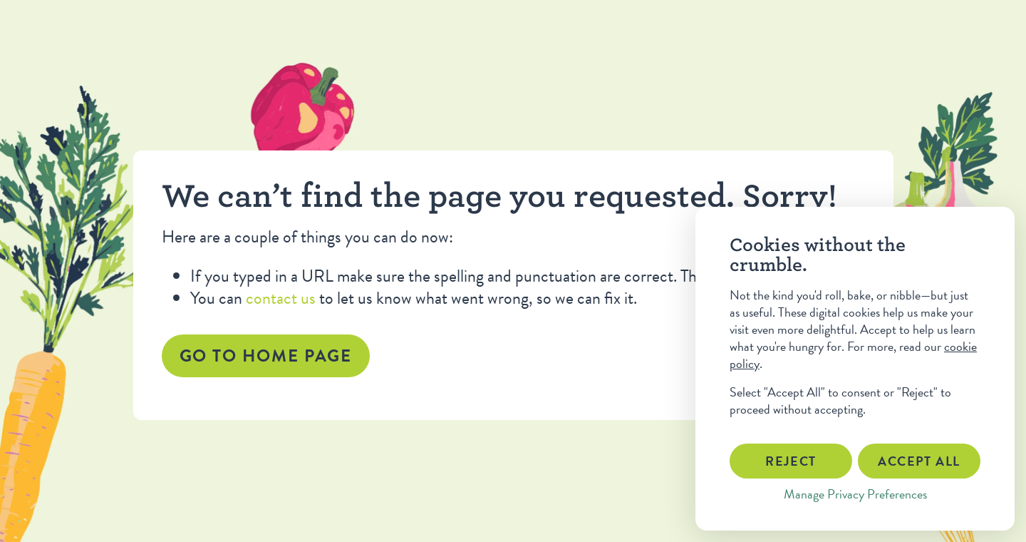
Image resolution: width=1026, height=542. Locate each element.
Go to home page (266, 356)
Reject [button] (791, 461)
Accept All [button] (919, 461)
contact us (281, 298)
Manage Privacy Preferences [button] (855, 493)
